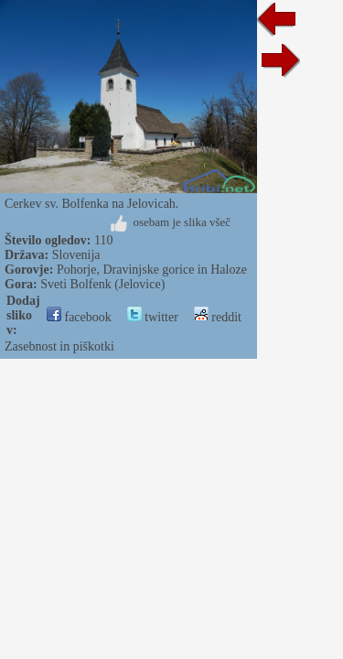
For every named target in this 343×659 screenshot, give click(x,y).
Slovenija (76, 255)
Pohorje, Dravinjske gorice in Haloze (152, 269)
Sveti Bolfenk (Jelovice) (102, 284)
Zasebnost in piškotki (59, 346)
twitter (152, 317)
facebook (79, 317)
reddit (217, 317)
